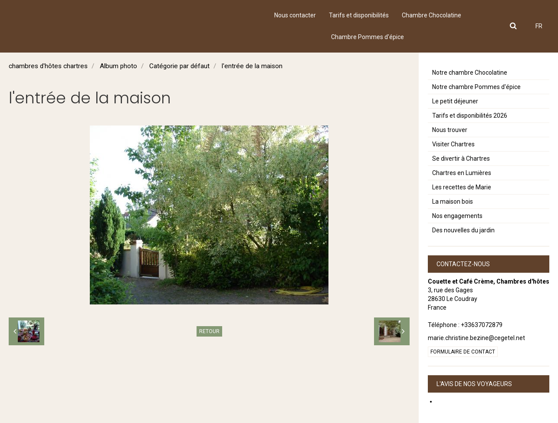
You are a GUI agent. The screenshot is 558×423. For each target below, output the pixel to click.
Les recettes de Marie (461, 187)
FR (538, 26)
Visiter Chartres (453, 144)
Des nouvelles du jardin (463, 230)
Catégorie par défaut (179, 66)
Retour (209, 331)
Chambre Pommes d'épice (367, 36)
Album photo (118, 66)
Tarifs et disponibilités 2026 (469, 115)
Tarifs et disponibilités (359, 15)
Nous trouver (449, 129)
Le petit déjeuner (455, 101)
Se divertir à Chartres (461, 158)
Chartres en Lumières (461, 172)
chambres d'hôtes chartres (48, 66)
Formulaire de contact (462, 352)
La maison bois (452, 201)
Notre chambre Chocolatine (469, 72)
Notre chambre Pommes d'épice (476, 86)
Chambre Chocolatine (431, 15)
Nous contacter (295, 15)
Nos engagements (457, 215)
